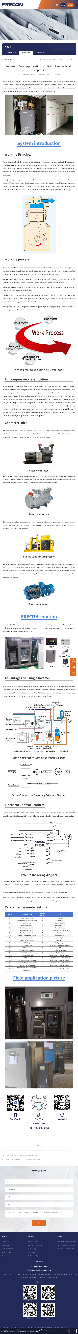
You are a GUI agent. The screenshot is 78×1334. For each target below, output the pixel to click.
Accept (65, 1331)
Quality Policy (6, 1252)
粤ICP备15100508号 (60, 1327)
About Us (5, 1236)
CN (57, 5)
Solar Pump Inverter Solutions (66, 1241)
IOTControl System (34, 1256)
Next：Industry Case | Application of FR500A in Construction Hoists (21, 1155)
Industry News (26, 52)
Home (55, 59)
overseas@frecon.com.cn (41, 1270)
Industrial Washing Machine (66, 1249)
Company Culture (7, 1249)
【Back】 (39, 1145)
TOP (73, 673)
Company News (11, 52)
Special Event (40, 52)
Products (31, 1236)
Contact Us (5, 1241)
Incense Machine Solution (65, 1245)
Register (70, 5)
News (61, 59)
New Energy (32, 1249)
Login (63, 5)
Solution (60, 1236)
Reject (73, 1331)
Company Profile (7, 1245)
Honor (4, 1256)
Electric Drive (32, 1241)
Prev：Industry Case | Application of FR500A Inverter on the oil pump (22, 1159)
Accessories (32, 1252)
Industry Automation (35, 1245)
